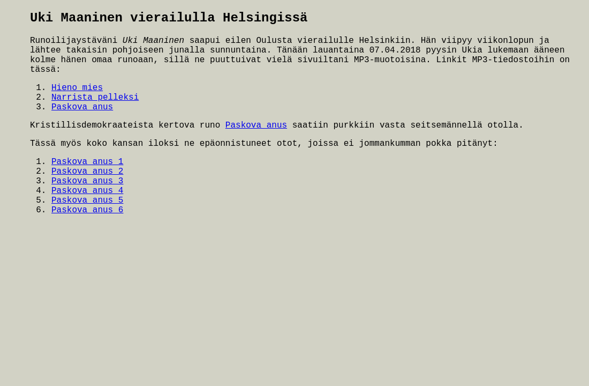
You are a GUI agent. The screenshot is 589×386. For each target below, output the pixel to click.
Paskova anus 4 (87, 191)
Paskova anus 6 (87, 210)
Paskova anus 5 (87, 200)
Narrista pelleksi (95, 97)
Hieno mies (77, 88)
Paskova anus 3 (87, 181)
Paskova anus (82, 107)
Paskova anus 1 (87, 162)
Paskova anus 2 (87, 171)
